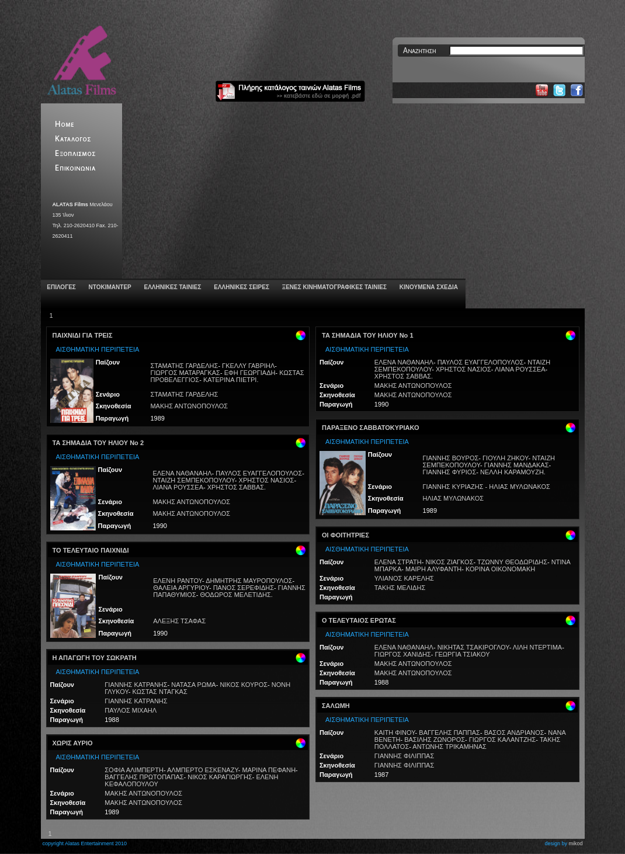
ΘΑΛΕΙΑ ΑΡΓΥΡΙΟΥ (181, 587)
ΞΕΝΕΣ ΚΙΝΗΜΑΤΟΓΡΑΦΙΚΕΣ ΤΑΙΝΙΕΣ (333, 287)
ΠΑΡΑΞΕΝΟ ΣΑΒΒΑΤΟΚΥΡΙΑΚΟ (370, 427)
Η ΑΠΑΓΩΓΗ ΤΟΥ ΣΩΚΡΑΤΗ (95, 657)
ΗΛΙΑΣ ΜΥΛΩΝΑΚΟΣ (453, 498)
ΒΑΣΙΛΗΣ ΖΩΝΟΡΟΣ (434, 739)
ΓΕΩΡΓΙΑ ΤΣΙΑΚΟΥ (462, 654)
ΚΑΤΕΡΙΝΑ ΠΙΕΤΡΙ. (231, 379)
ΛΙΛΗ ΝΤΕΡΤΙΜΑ (537, 647)
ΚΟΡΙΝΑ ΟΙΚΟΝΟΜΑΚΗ (500, 568)
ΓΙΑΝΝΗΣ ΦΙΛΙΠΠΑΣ (404, 755)
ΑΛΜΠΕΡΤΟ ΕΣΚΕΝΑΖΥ (202, 769)
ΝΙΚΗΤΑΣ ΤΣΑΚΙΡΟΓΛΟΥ (473, 647)
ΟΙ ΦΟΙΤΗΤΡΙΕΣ (345, 535)
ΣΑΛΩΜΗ (336, 705)
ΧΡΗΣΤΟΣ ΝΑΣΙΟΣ (266, 480)
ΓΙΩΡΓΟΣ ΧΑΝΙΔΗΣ (402, 654)
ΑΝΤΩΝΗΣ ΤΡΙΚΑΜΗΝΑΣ (449, 746)
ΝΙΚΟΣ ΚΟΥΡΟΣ (244, 684)
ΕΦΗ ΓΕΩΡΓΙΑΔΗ (250, 372)
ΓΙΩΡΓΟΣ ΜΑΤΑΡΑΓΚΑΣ (185, 372)
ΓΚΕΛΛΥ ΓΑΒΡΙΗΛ (248, 365)
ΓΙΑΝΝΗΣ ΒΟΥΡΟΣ (451, 457)
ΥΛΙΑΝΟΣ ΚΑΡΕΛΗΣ (404, 578)
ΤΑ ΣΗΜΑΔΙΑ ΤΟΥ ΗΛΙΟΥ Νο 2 (98, 442)
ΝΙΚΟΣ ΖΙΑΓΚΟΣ (450, 561)
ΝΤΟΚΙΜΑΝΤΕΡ (109, 287)
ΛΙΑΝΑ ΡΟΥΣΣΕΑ (177, 487)
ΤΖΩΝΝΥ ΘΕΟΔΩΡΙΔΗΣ (512, 561)
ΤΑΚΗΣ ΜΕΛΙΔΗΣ (399, 587)
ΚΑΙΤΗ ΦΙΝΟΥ (394, 732)
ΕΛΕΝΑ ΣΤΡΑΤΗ (398, 561)
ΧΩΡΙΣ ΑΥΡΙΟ (73, 743)
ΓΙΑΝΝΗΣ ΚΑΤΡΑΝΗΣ (136, 684)
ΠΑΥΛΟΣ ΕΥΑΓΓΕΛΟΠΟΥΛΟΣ (259, 473)
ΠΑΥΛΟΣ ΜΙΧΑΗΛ (131, 710)
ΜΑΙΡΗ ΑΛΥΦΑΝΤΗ (433, 568)
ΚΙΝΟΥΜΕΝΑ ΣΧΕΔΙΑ (428, 287)
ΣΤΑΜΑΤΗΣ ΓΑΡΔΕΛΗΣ (184, 365)
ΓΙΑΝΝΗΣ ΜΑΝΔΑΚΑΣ (516, 464)
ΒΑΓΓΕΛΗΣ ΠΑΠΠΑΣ (449, 732)
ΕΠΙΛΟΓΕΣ (61, 287)
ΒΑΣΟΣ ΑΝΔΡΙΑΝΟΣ (514, 732)
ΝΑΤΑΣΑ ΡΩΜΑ (193, 684)
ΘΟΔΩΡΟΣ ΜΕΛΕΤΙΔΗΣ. (236, 594)
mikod (575, 843)
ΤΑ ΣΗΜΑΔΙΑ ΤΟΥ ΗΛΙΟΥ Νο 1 (368, 335)
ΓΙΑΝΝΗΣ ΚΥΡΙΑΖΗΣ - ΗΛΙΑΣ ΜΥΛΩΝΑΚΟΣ (486, 486)
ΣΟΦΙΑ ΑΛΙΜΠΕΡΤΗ (134, 769)
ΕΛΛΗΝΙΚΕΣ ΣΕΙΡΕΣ (240, 287)
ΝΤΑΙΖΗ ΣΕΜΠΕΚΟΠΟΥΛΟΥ (193, 480)
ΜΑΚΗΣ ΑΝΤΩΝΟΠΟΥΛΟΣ (189, 405)
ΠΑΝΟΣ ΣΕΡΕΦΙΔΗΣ (243, 587)
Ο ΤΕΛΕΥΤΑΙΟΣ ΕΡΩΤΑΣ (359, 620)
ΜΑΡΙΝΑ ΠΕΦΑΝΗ (269, 769)
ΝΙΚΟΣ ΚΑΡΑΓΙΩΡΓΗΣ (220, 776)
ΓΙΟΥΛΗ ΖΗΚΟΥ (505, 457)
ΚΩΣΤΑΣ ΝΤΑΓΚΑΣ (160, 691)
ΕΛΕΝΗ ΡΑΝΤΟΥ (177, 580)
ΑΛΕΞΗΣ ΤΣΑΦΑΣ (179, 620)
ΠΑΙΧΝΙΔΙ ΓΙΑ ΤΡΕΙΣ (83, 335)
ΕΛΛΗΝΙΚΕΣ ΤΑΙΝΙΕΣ (172, 287)
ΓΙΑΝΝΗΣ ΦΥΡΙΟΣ (450, 471)
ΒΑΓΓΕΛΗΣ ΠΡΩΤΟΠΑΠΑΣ (144, 776)
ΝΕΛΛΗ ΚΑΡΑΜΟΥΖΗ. (513, 471)
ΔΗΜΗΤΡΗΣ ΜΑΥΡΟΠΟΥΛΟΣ (249, 580)
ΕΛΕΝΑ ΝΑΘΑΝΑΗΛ (181, 473)
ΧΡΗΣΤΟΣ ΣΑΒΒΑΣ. (236, 487)
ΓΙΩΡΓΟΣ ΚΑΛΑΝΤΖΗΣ (502, 739)
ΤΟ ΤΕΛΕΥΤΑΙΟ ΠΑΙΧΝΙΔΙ (91, 550)
